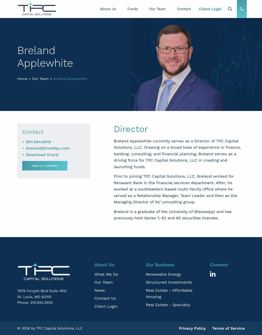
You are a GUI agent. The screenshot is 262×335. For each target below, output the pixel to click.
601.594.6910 (38, 141)
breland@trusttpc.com (48, 148)
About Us (108, 9)
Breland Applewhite (70, 79)
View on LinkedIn (45, 166)
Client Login (210, 9)
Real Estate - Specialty (168, 304)
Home (22, 79)
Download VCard (42, 154)
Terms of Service (228, 328)
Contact (184, 9)
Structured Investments (169, 282)
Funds (132, 9)
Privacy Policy (192, 328)
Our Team (157, 9)
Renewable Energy (163, 274)
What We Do (106, 274)
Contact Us (105, 298)
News (99, 290)
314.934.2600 (41, 302)
